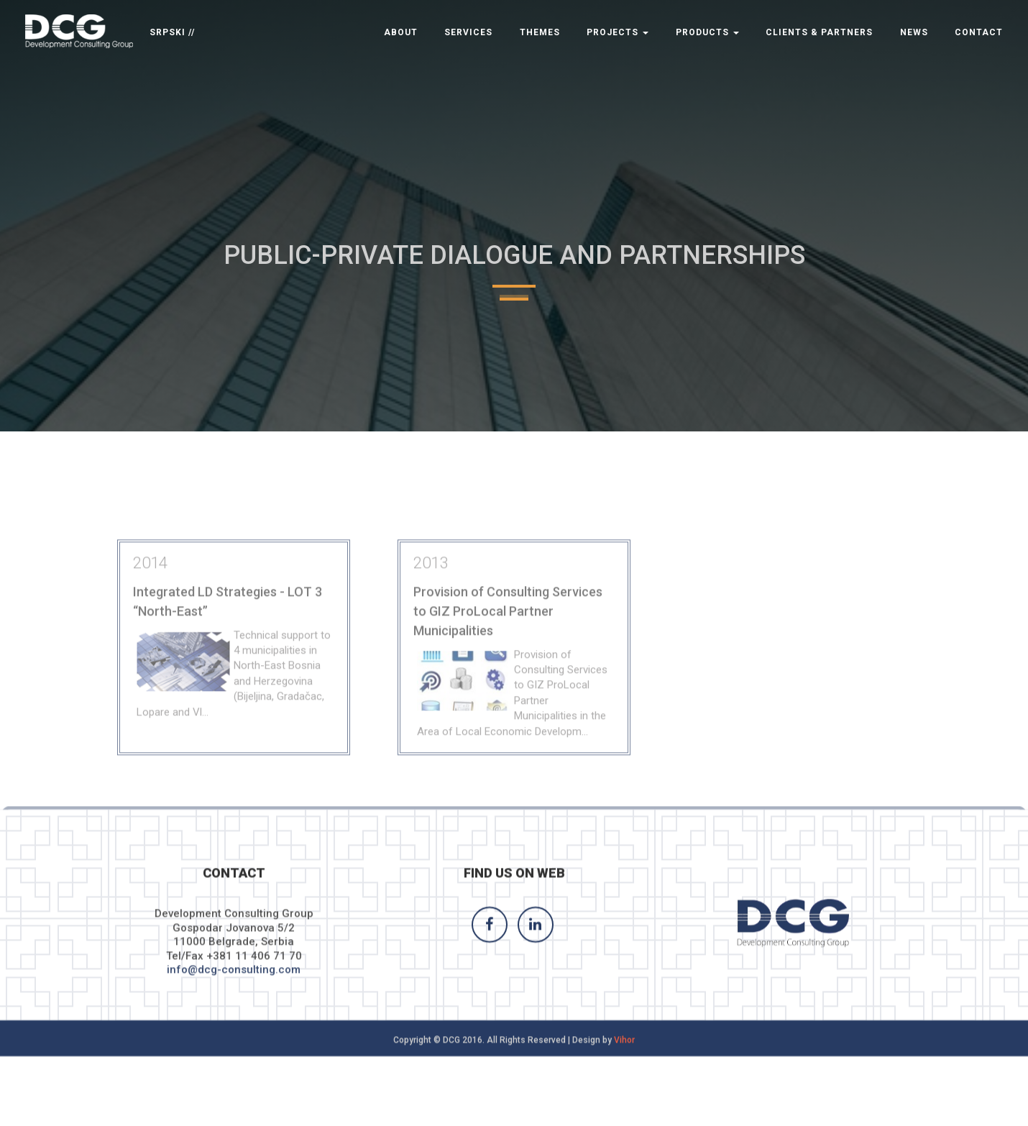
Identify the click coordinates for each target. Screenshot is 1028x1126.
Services (468, 32)
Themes (540, 32)
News (914, 32)
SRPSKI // (172, 32)
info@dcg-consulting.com (233, 978)
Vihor (624, 1048)
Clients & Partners (819, 32)
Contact (979, 32)
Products (707, 32)
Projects (617, 32)
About (401, 32)
